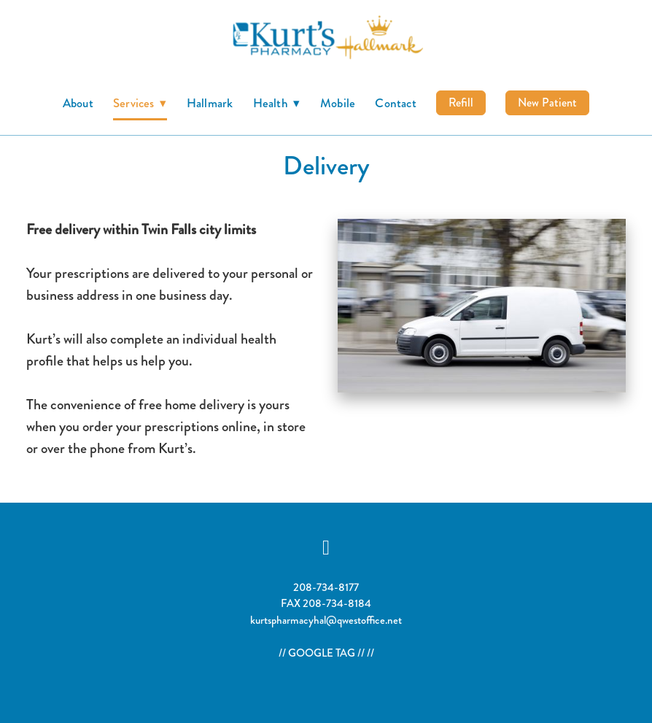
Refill (461, 102)
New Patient (547, 102)
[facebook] (326, 547)
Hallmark (210, 103)
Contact (395, 103)
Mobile (337, 103)
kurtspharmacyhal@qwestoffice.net (326, 620)
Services (140, 103)
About (78, 103)
